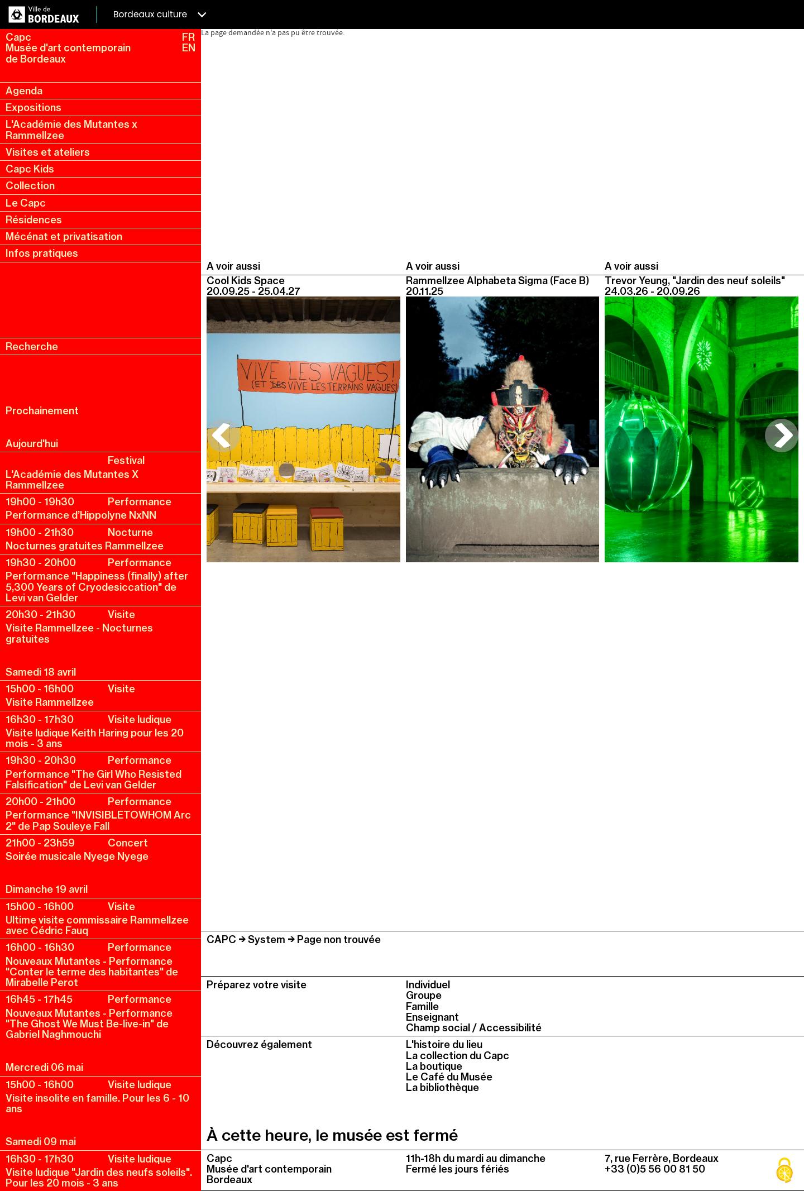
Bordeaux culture (159, 14)
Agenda (24, 91)
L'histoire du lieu (444, 1044)
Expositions (33, 107)
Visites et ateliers (48, 152)
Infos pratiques (42, 253)
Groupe (424, 995)
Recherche (32, 346)
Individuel (428, 985)
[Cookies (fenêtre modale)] (784, 1171)
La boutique (434, 1066)
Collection (30, 186)
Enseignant (432, 1017)
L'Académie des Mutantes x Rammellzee (71, 129)
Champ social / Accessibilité (474, 1028)
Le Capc (26, 203)
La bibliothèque (442, 1087)
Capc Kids (30, 169)
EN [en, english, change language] (188, 48)
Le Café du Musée (449, 1077)
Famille (422, 1006)
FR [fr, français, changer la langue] (188, 37)
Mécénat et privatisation (64, 236)
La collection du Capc (457, 1055)
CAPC (221, 939)
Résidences (34, 220)
